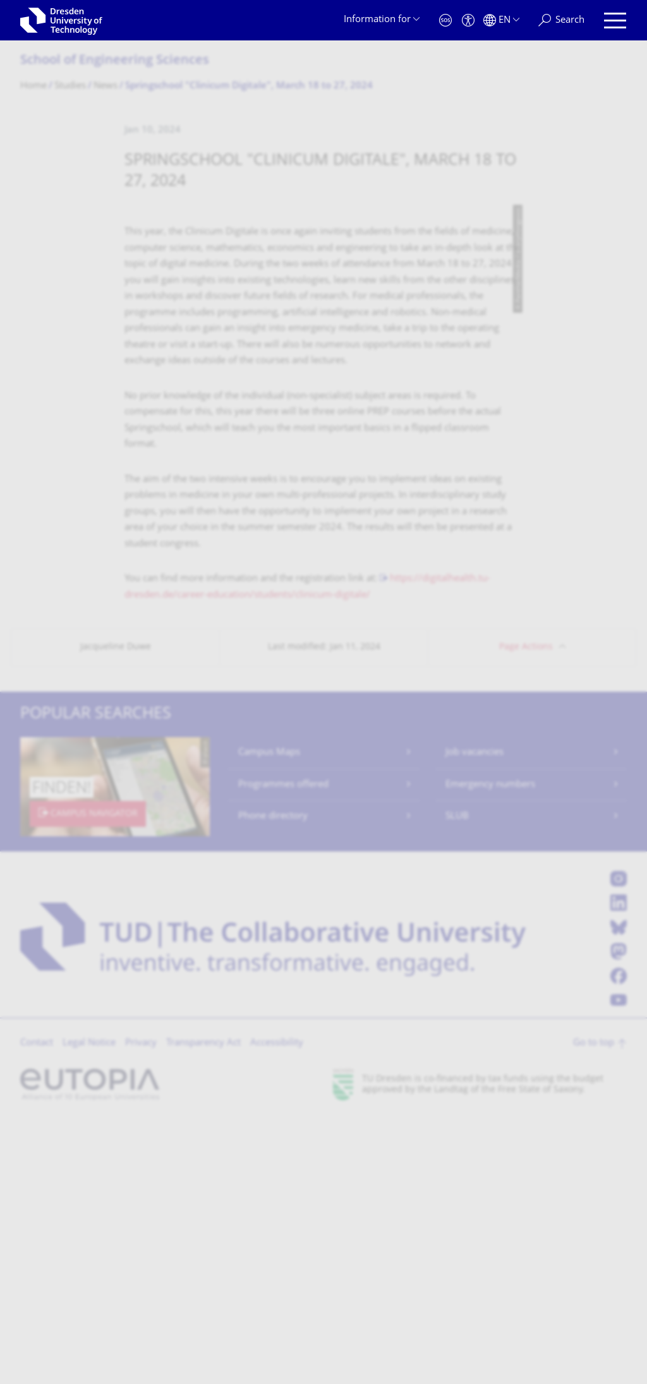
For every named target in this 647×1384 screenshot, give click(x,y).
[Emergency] (445, 21)
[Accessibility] (468, 21)
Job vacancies (474, 1017)
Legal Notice (89, 1308)
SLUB (457, 1081)
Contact (36, 1308)
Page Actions (526, 912)
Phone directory (273, 1081)
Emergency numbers (490, 1049)
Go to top (593, 1308)
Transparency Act (203, 1308)
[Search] (561, 20)
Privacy (141, 1308)
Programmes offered (283, 1049)
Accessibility (276, 1308)
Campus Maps (269, 1017)
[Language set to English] (501, 20)
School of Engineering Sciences (114, 61)
